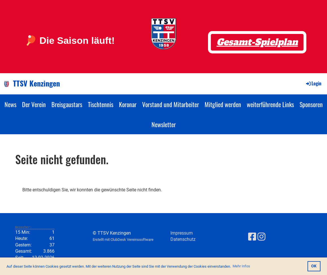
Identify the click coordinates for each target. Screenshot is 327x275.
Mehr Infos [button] (241, 266)
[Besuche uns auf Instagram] (261, 236)
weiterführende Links (270, 104)
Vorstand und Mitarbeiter (170, 104)
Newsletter (163, 124)
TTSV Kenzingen (36, 83)
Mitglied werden (223, 104)
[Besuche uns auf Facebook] (252, 236)
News (10, 104)
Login (313, 83)
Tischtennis (100, 104)
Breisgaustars (66, 104)
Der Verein (34, 104)
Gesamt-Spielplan (257, 42)
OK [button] (314, 266)
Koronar (128, 104)
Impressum (181, 233)
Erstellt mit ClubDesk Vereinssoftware (123, 239)
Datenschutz (183, 239)
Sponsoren (311, 104)
